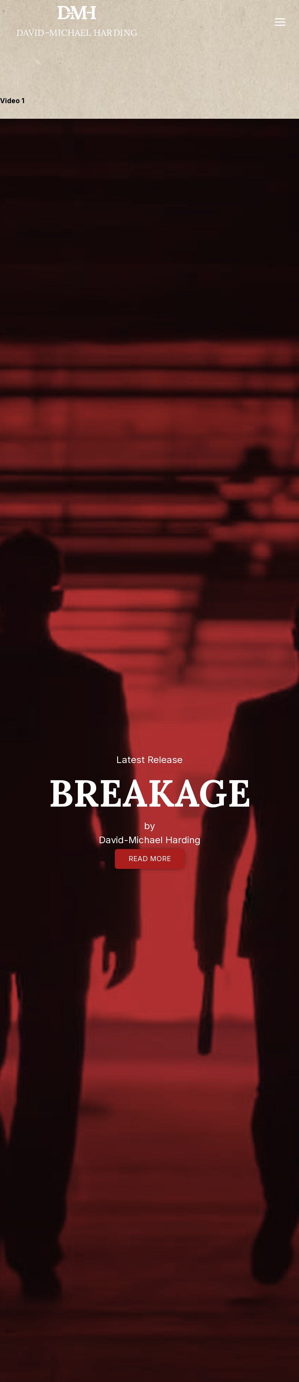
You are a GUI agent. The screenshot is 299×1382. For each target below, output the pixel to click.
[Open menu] (280, 21)
